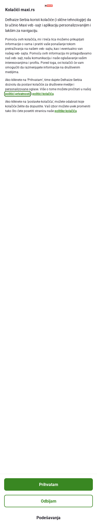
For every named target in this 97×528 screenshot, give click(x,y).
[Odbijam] (48, 501)
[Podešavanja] (48, 517)
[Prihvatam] (48, 484)
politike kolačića (66, 111)
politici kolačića (43, 94)
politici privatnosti (17, 94)
